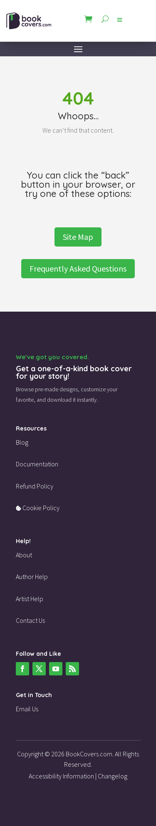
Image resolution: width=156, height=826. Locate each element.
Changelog (112, 776)
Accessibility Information (61, 776)
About (24, 555)
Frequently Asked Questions (78, 268)
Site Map (78, 237)
